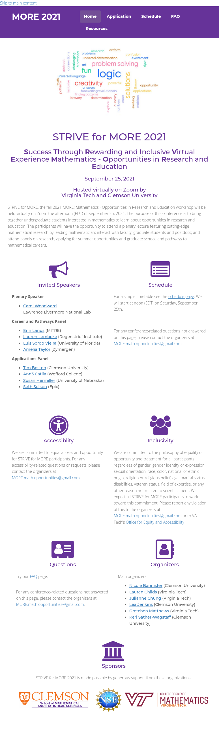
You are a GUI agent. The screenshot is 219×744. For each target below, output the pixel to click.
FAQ (175, 16)
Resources (97, 28)
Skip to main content (18, 3)
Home (90, 16)
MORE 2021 (36, 17)
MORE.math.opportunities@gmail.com (148, 343)
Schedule (151, 16)
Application (119, 16)
